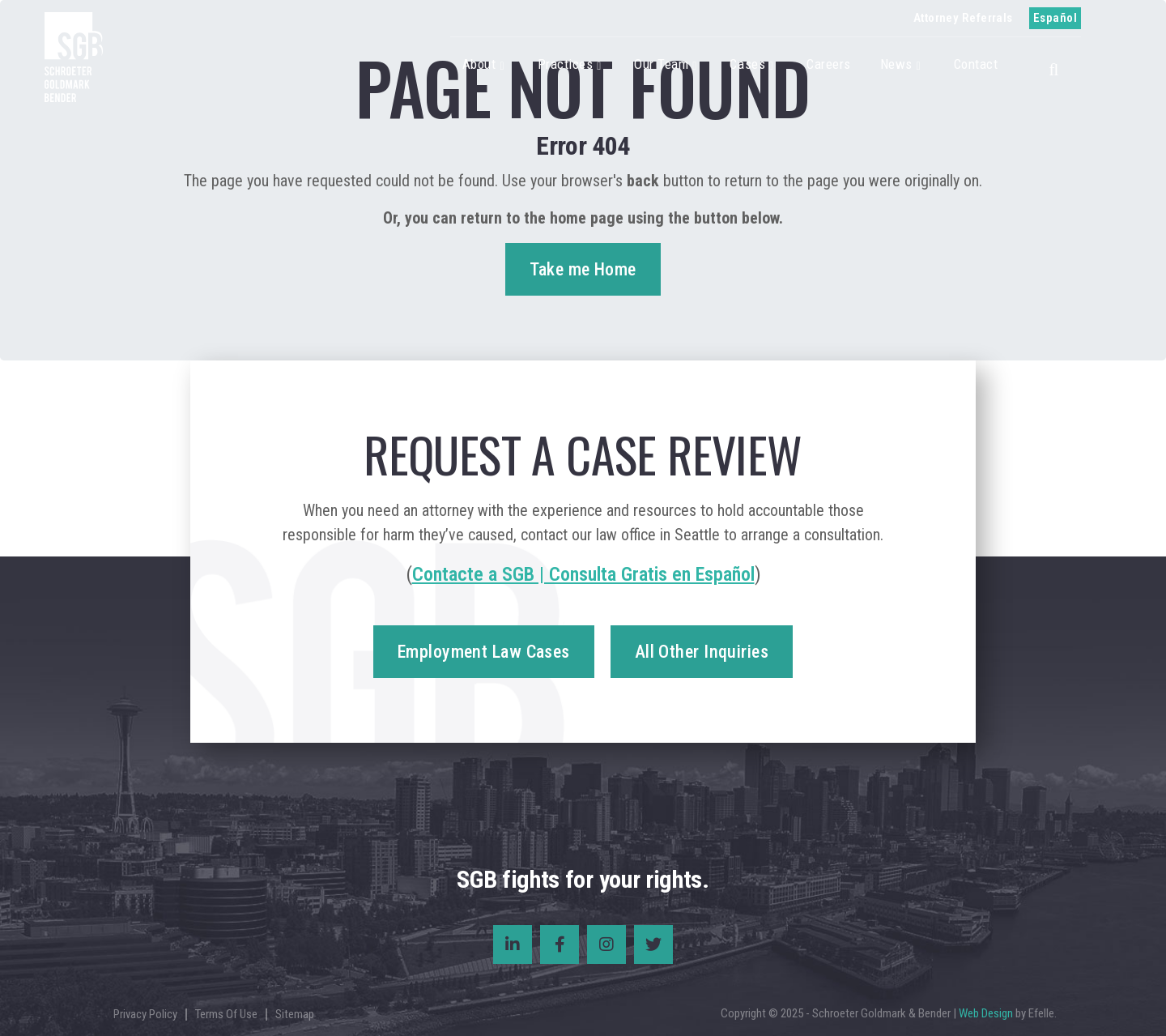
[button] (1058, 67)
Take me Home (583, 269)
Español (1055, 18)
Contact (976, 64)
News (896, 64)
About (479, 64)
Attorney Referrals (963, 18)
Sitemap (294, 1014)
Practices (566, 64)
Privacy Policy (145, 1014)
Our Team (661, 64)
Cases (747, 64)
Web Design (986, 1013)
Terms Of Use (226, 1014)
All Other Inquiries (701, 652)
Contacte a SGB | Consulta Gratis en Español (583, 574)
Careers (828, 64)
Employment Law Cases (484, 652)
